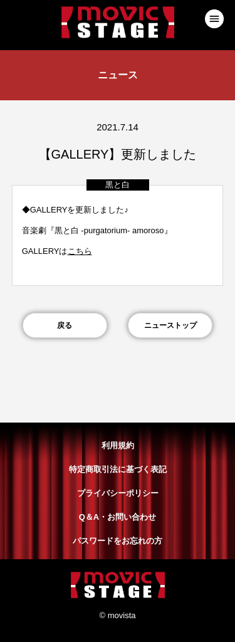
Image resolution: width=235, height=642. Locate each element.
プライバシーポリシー (118, 493)
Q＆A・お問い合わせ (118, 517)
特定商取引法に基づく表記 (118, 469)
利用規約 (118, 445)
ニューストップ (170, 325)
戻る (64, 325)
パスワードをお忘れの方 (117, 540)
